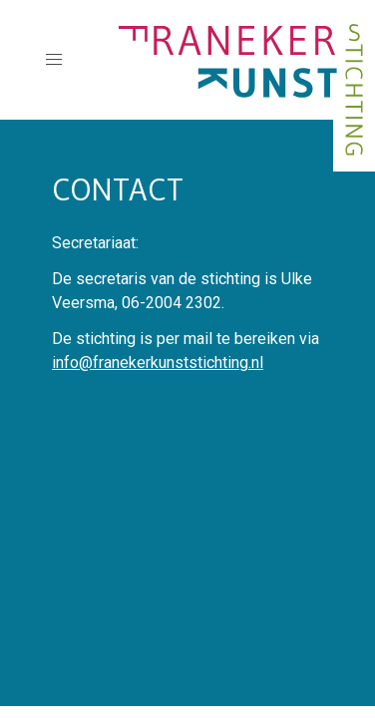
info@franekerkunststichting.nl (157, 362)
